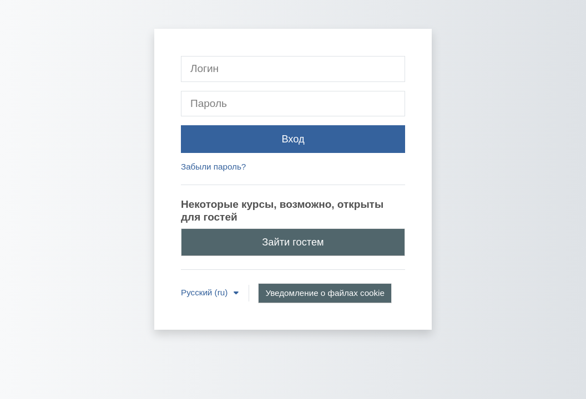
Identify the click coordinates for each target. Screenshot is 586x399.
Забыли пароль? (213, 166)
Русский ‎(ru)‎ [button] (205, 292)
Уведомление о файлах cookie (325, 293)
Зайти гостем (293, 242)
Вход (292, 139)
